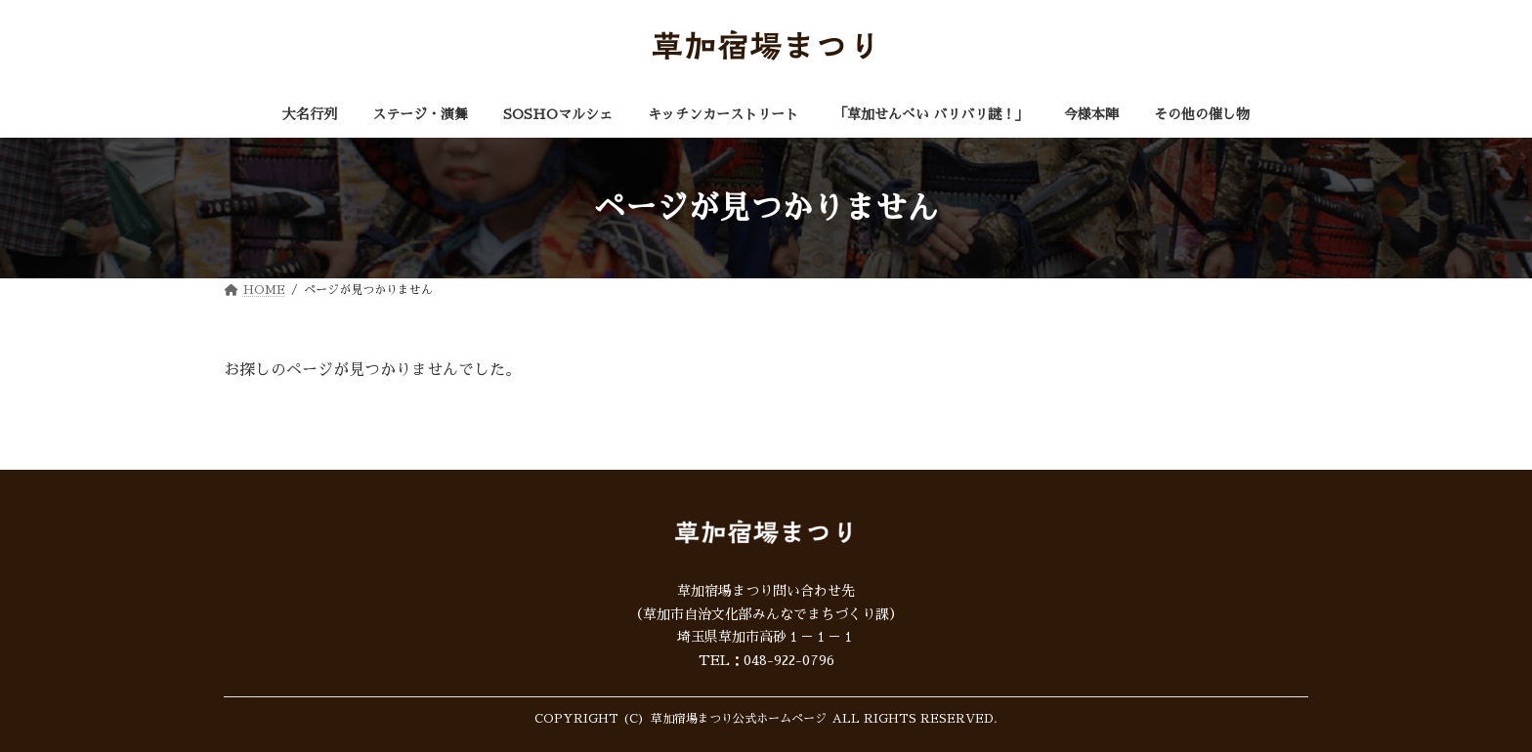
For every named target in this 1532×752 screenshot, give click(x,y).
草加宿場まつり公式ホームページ (739, 719)
